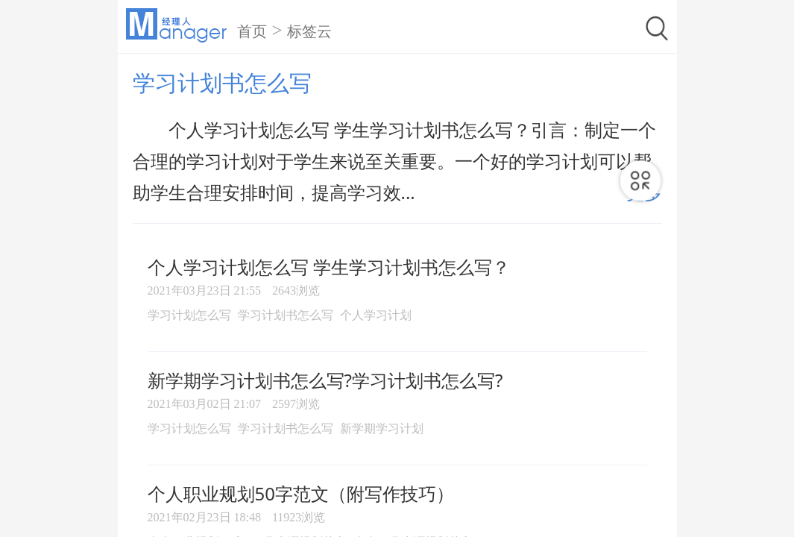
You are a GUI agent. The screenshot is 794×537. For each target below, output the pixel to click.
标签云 (309, 31)
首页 (252, 31)
